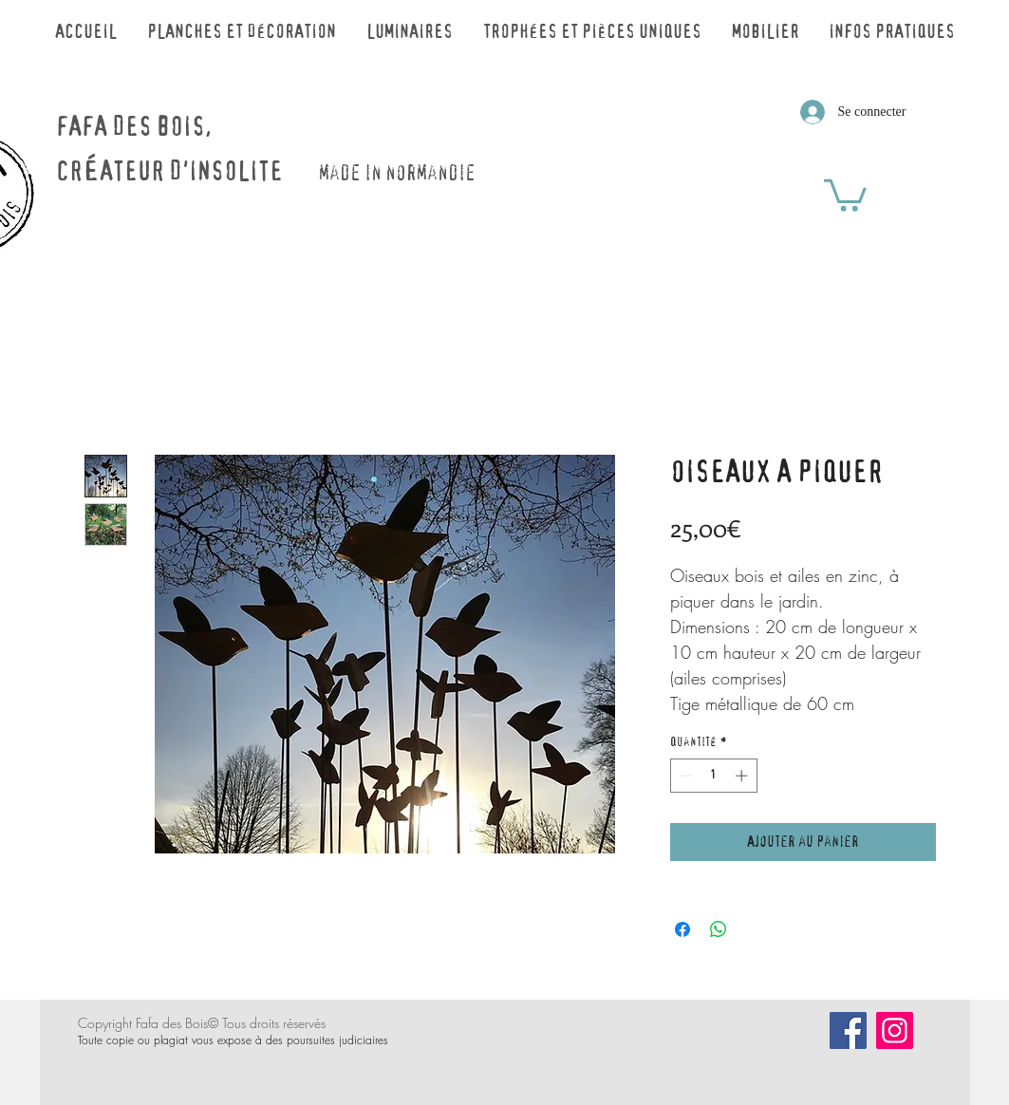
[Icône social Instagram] (894, 1030)
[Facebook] (848, 1030)
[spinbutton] (713, 775)
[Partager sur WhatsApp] (718, 929)
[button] (845, 194)
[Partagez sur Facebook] (682, 929)
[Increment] (743, 775)
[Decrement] (684, 775)
